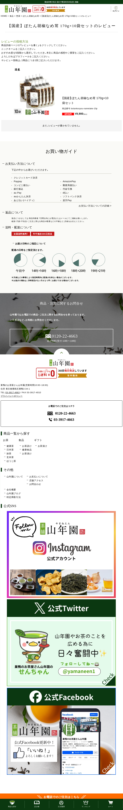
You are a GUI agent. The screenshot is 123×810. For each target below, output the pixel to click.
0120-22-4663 (61, 413)
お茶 (5, 440)
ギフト (38, 440)
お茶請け (27, 446)
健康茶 (10, 446)
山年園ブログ (14, 493)
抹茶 (9, 453)
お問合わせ (35, 484)
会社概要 (11, 489)
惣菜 (18, 16)
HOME (4, 16)
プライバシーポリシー (12, 396)
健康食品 (27, 449)
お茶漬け (27, 453)
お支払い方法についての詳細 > (95, 205)
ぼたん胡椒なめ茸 (31, 16)
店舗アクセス (36, 480)
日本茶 (10, 449)
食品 (12, 16)
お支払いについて (38, 476)
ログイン (116, 9)
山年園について (15, 476)
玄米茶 (10, 457)
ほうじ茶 (11, 461)
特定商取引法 (14, 497)
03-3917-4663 (12, 392)
